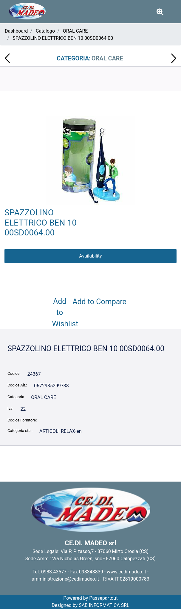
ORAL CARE (75, 31)
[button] (90, 160)
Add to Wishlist (61, 312)
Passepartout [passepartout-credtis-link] (103, 598)
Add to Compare (99, 301)
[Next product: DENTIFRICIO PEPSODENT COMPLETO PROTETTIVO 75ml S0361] (174, 58)
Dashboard (16, 31)
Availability (90, 256)
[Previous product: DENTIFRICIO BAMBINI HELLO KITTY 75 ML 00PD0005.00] (7, 58)
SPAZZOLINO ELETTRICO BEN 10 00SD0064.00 (63, 38)
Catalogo (45, 31)
